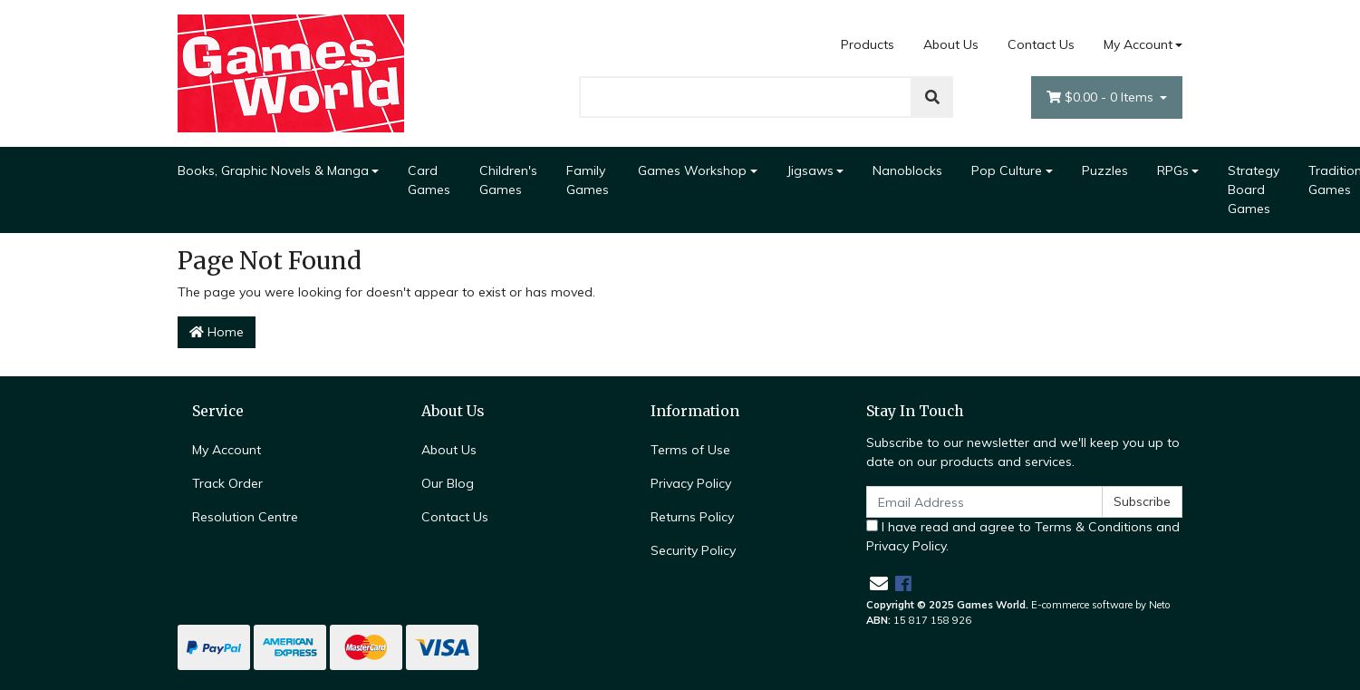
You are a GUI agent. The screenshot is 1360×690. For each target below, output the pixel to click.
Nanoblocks (907, 170)
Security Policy (693, 550)
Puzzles (1105, 170)
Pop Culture (1006, 170)
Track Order (227, 483)
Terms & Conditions (1094, 527)
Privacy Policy (691, 483)
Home (216, 332)
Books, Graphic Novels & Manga (273, 170)
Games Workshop (692, 170)
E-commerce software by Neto (1101, 604)
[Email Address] (985, 502)
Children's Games (508, 180)
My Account (226, 450)
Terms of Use (690, 450)
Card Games (429, 180)
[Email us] (879, 583)
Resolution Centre (245, 517)
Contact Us (1041, 44)
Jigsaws (810, 170)
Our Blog (447, 483)
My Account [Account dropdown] (1138, 44)
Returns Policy (692, 517)
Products (867, 44)
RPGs (1173, 170)
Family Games (587, 180)
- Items (1102, 97)
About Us (951, 44)
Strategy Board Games (1253, 189)
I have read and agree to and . (1023, 536)
